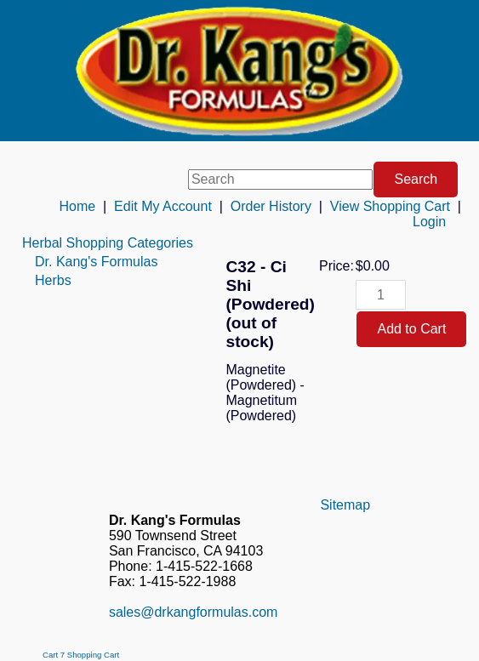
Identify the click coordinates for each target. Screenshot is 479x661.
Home (77, 206)
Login (429, 221)
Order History (271, 206)
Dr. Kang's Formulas (96, 261)
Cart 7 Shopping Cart (81, 654)
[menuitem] (107, 243)
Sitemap (345, 505)
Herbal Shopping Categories (107, 243)
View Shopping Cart (390, 206)
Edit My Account (163, 206)
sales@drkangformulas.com (193, 612)
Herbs (53, 280)
